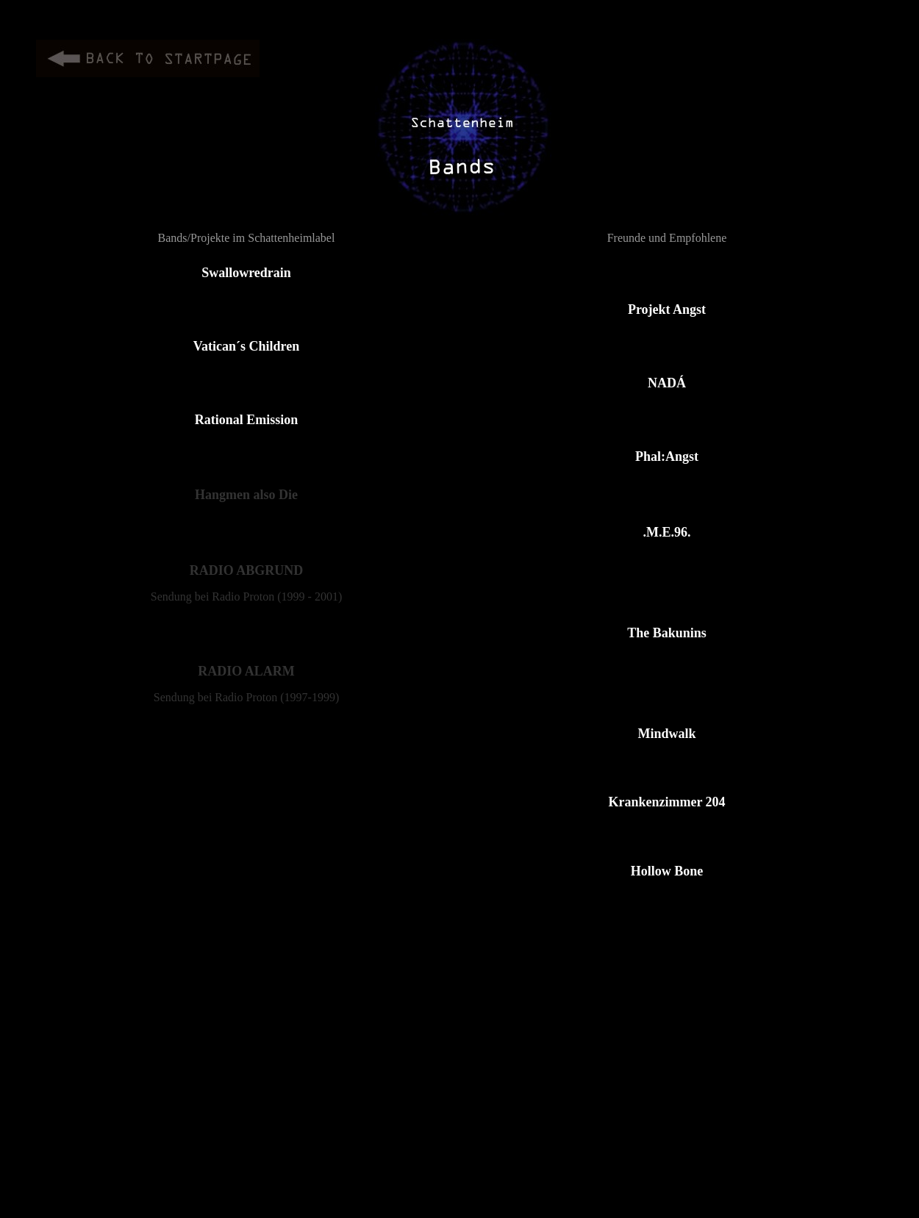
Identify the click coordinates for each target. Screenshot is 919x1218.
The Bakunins (667, 633)
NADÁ (667, 383)
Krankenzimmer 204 (666, 802)
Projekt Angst (667, 309)
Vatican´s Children (246, 346)
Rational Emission (246, 419)
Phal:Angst (666, 456)
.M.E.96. (667, 532)
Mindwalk (666, 733)
